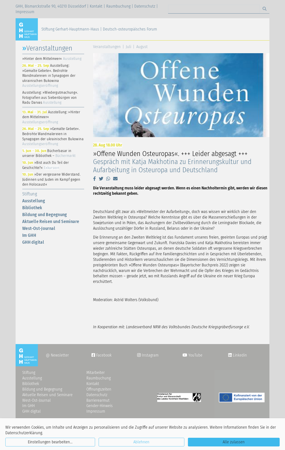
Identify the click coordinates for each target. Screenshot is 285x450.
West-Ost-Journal (38, 228)
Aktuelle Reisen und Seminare (50, 221)
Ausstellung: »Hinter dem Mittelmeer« (51, 117)
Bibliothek (32, 207)
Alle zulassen (234, 442)
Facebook (102, 355)
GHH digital (33, 242)
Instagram (148, 355)
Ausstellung (33, 200)
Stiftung (29, 194)
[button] (94, 178)
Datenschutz (144, 6)
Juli (128, 46)
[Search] (214, 9)
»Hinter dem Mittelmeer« (51, 58)
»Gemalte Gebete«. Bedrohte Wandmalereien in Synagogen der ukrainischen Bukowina (52, 136)
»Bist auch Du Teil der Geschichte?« (45, 165)
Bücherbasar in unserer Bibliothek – (49, 153)
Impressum (25, 11)
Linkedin (239, 355)
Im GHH (29, 235)
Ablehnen (141, 442)
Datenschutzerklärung (23, 432)
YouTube (192, 355)
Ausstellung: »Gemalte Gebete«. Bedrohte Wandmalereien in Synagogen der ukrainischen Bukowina (48, 75)
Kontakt (96, 6)
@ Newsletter (57, 355)
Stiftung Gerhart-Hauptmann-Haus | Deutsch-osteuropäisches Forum (99, 29)
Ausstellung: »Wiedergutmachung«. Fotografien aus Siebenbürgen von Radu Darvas (50, 97)
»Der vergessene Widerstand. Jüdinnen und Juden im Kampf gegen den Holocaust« (51, 179)
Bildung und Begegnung (44, 214)
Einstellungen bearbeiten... (50, 442)
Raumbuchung (118, 6)
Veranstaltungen (107, 46)
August (142, 46)
